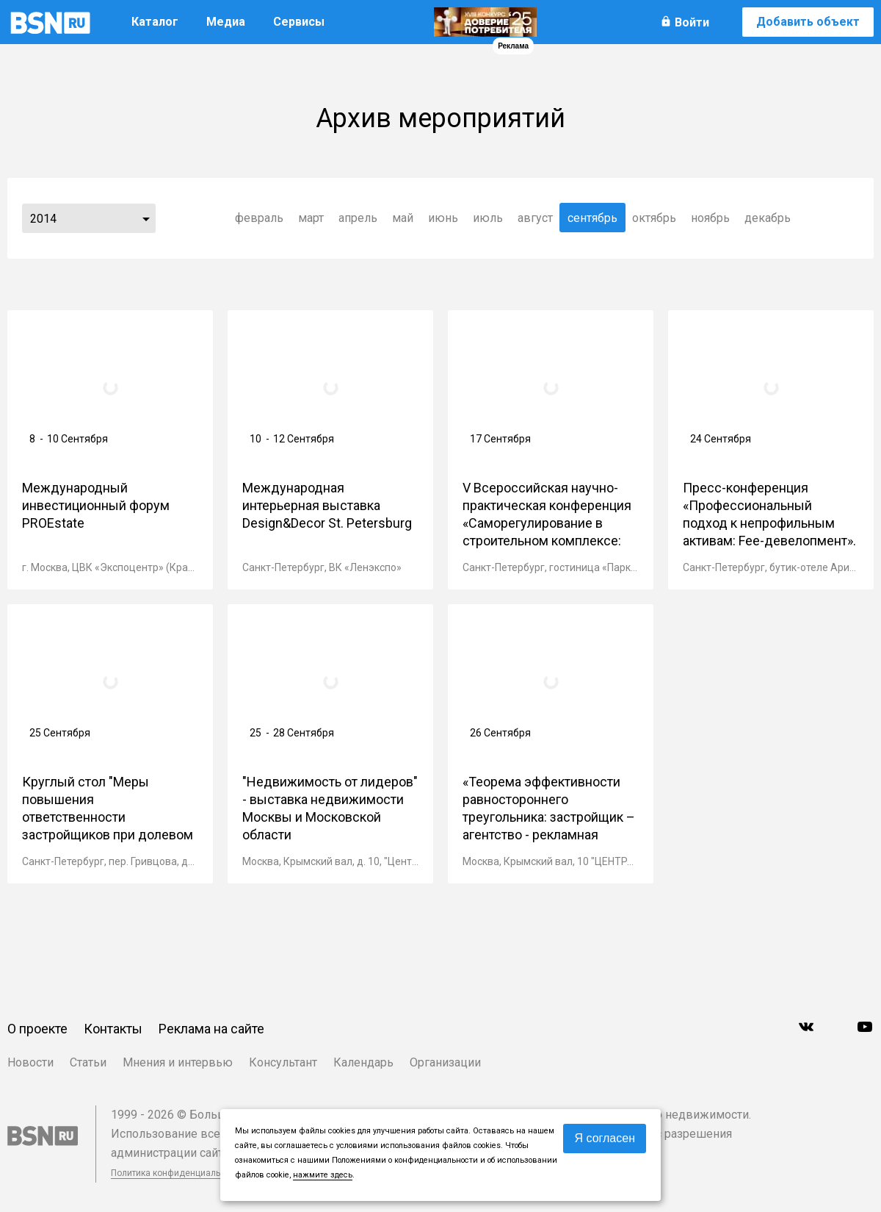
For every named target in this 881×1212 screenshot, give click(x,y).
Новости (30, 1062)
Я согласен (604, 1138)
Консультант (283, 1062)
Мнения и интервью (178, 1062)
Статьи (88, 1062)
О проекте (37, 1028)
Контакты (113, 1028)
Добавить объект (808, 22)
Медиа (225, 22)
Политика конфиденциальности (177, 1173)
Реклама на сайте (211, 1028)
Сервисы (299, 22)
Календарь (363, 1062)
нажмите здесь (322, 1175)
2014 (43, 219)
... (146, 218)
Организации (445, 1062)
